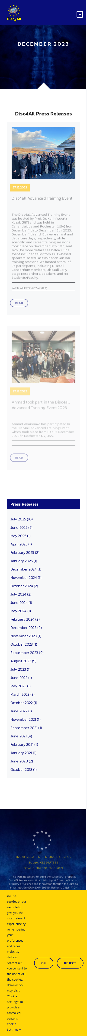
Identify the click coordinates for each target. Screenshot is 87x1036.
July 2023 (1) (20, 669)
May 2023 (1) (20, 686)
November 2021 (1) (25, 719)
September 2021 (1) (26, 727)
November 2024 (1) (26, 577)
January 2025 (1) (23, 561)
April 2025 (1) (21, 544)
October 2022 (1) (23, 702)
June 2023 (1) (21, 677)
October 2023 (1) (23, 644)
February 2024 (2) (25, 619)
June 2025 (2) (21, 527)
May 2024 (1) (20, 611)
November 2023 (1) (25, 636)
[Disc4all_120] (14, 6)
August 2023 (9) (23, 661)
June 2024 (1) (21, 602)
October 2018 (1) (23, 769)
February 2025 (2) (24, 552)
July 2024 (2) (20, 594)
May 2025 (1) (20, 536)
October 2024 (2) (24, 586)
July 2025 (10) (21, 519)
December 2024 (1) (25, 569)
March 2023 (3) (22, 694)
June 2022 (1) (21, 711)
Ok (43, 963)
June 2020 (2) (21, 761)
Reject (70, 963)
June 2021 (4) (21, 736)
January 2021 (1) (23, 752)
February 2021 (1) (24, 744)
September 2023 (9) (27, 652)
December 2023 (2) (26, 627)
